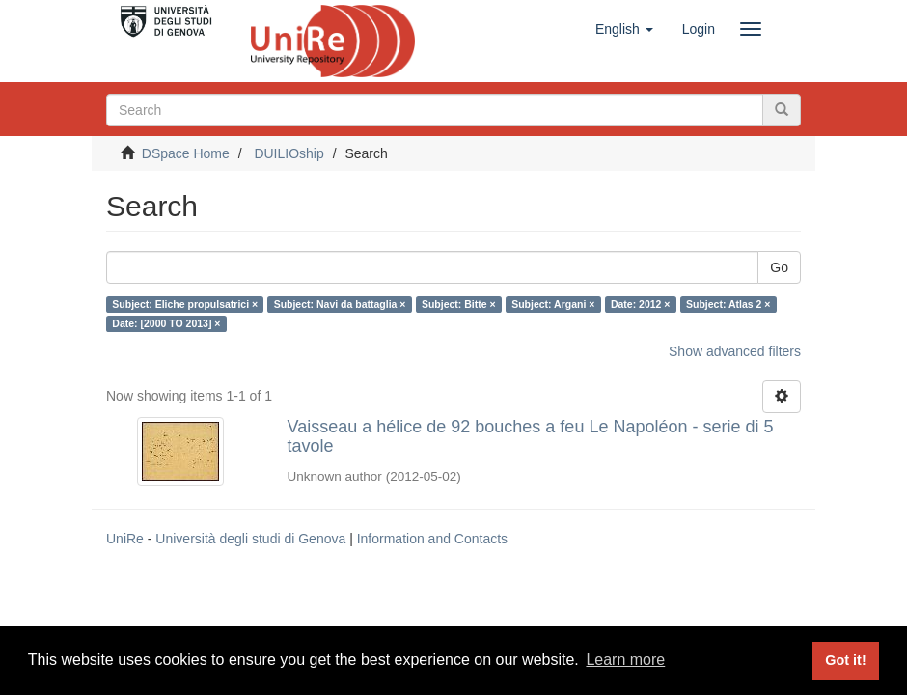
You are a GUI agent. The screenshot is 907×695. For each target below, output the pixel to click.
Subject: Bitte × (459, 304)
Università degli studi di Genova (250, 538)
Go (779, 267)
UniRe (125, 538)
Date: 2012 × (641, 304)
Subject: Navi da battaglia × (340, 304)
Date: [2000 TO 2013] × (166, 323)
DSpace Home (186, 153)
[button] (624, 29)
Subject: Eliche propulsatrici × (185, 304)
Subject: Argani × (552, 304)
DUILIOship (288, 153)
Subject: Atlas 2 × (728, 304)
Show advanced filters (735, 351)
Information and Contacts (432, 538)
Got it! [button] (845, 660)
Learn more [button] (625, 660)
